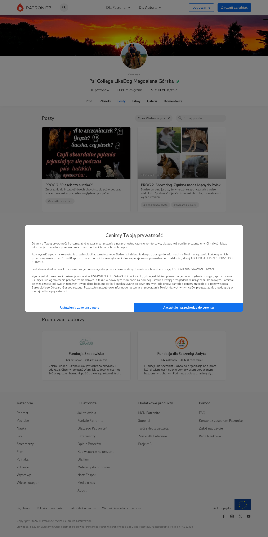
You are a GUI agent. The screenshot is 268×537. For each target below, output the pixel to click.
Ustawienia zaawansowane (79, 307)
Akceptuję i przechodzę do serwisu (188, 307)
